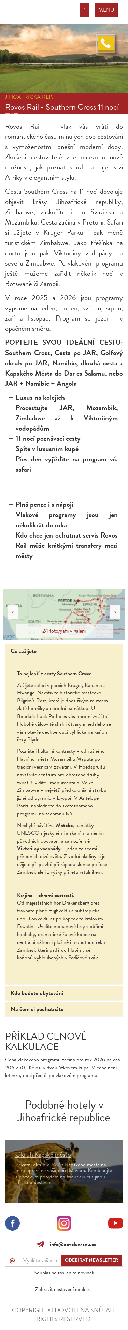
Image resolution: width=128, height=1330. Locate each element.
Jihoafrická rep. (29, 97)
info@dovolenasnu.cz (71, 1244)
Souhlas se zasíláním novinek (64, 1272)
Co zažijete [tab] (24, 650)
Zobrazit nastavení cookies (63, 1289)
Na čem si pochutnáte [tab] (37, 1009)
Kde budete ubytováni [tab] (37, 993)
